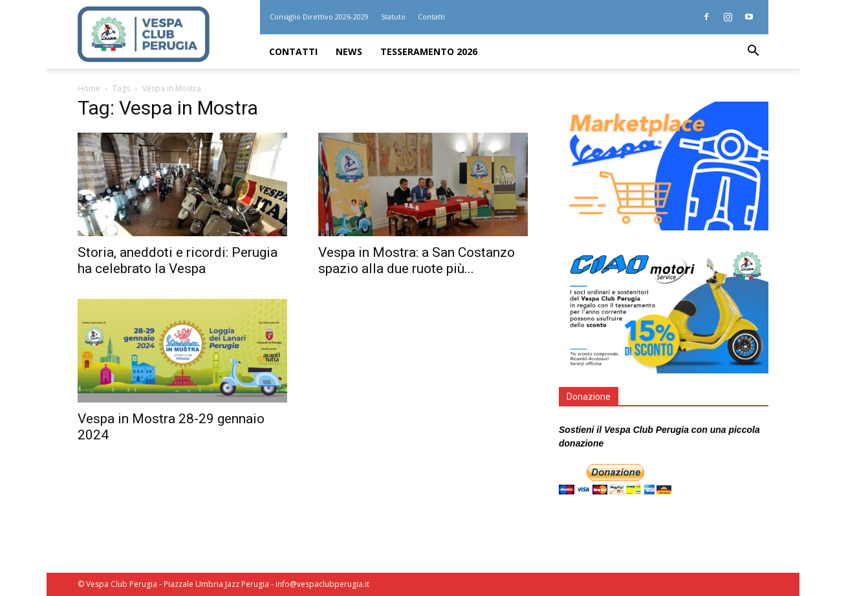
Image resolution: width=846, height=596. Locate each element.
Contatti (431, 16)
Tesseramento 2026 (428, 51)
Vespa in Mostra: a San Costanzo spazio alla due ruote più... (416, 260)
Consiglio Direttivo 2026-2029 (319, 16)
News (349, 51)
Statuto (393, 16)
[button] (752, 52)
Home (89, 88)
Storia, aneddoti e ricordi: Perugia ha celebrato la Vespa (177, 260)
